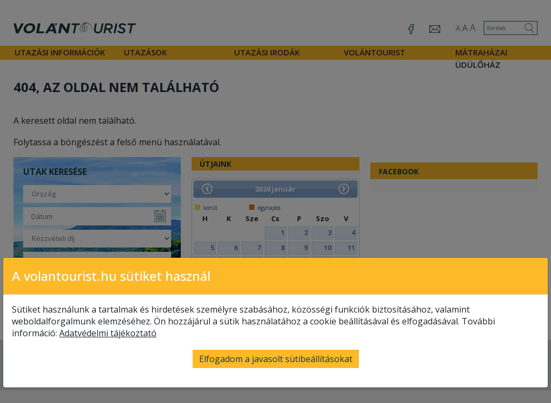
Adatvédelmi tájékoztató (108, 333)
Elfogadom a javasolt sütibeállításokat (275, 359)
